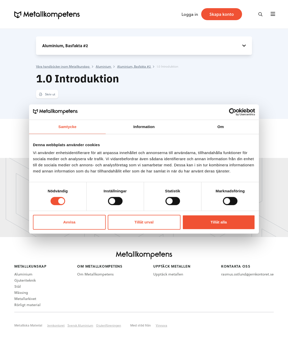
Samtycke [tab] (67, 126)
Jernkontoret (56, 325)
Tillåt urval (144, 222)
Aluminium (23, 274)
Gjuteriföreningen (108, 325)
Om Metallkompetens (95, 274)
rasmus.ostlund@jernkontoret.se (247, 274)
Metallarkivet (25, 298)
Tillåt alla (219, 222)
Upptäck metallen (168, 274)
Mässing (21, 292)
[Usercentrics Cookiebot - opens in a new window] (232, 112)
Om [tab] (220, 126)
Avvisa (69, 222)
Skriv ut (47, 94)
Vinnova (161, 325)
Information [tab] (144, 126)
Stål (17, 286)
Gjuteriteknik (25, 280)
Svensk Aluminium (80, 325)
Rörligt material (27, 304)
